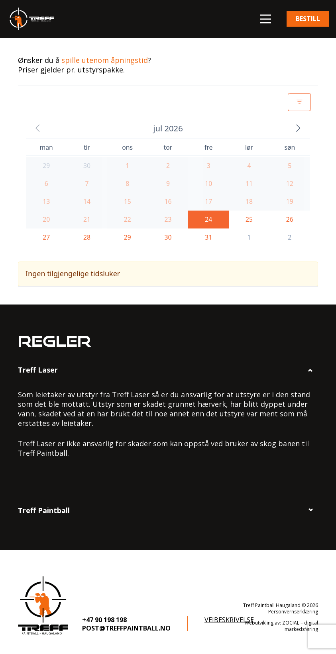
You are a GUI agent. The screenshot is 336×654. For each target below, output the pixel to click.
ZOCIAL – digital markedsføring (300, 626)
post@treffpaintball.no (126, 628)
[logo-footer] (43, 605)
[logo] (30, 19)
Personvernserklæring (293, 611)
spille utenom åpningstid (104, 60)
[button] (265, 19)
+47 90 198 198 (104, 619)
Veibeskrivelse (229, 619)
